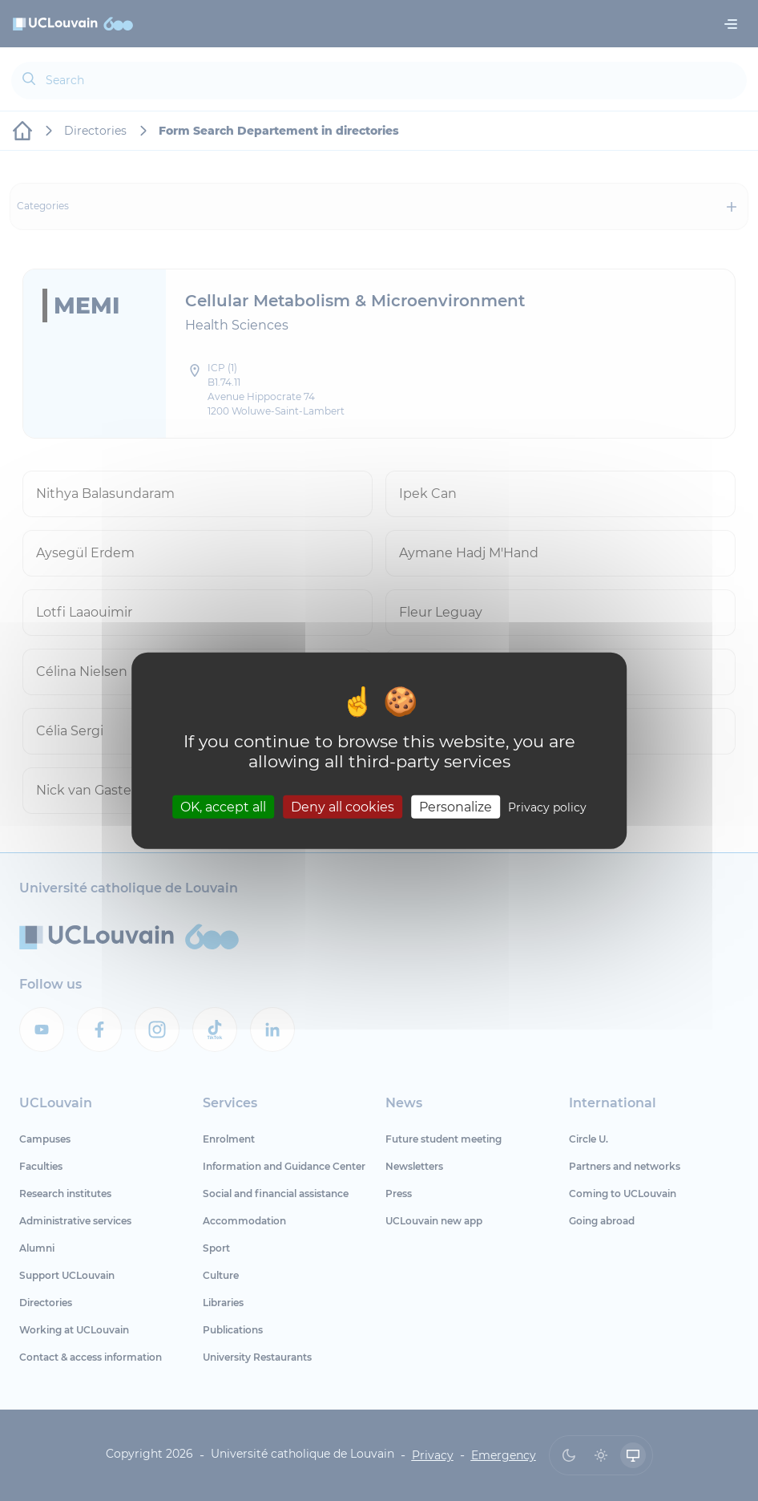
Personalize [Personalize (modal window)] (455, 806)
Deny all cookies (342, 806)
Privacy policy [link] (547, 806)
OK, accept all (223, 806)
